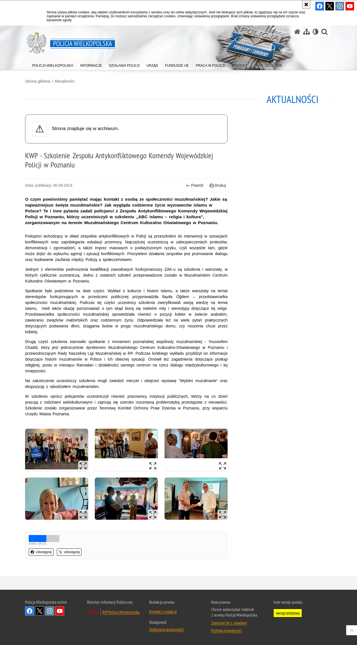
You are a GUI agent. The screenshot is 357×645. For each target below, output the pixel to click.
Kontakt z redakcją (163, 611)
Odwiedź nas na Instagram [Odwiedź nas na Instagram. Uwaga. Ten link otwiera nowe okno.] (49, 610)
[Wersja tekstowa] (316, 31)
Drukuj (217, 185)
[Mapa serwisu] (306, 31)
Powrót (194, 185)
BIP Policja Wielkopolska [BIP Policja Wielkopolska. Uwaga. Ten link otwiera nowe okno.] (120, 612)
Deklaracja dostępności (166, 629)
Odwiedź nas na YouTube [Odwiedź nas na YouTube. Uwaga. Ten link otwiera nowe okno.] (59, 610)
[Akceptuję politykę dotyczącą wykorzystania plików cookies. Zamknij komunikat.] (306, 4)
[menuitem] (52, 64)
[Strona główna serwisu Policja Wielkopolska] (297, 31)
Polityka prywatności (226, 630)
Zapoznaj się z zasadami (229, 622)
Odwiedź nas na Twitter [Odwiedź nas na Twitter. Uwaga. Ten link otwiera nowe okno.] (39, 610)
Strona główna (37, 81)
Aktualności (64, 81)
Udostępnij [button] (41, 552)
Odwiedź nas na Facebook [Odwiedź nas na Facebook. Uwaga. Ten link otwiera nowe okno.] (29, 610)
